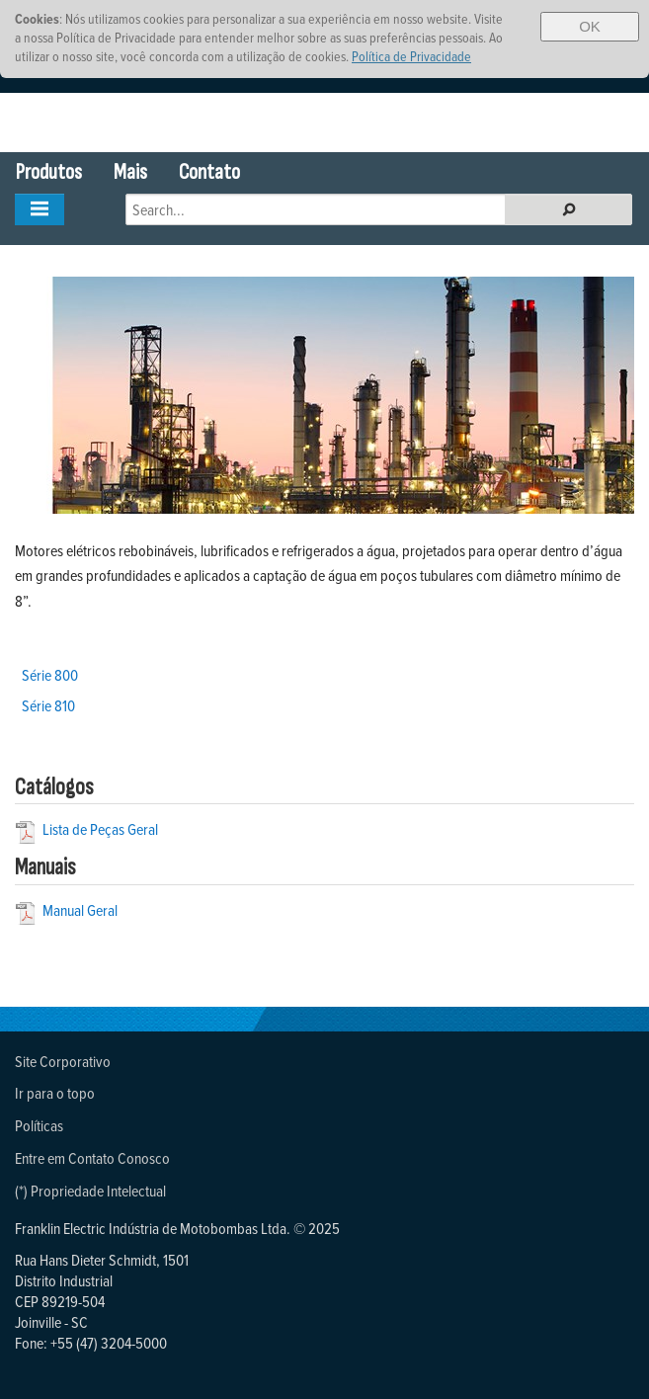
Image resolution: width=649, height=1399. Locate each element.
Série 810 (48, 705)
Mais (130, 172)
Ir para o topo (55, 1093)
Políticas (39, 1125)
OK (590, 26)
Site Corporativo (63, 1061)
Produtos (49, 172)
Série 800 (50, 675)
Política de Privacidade (411, 55)
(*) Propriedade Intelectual (90, 1190)
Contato (209, 172)
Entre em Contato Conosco (92, 1158)
